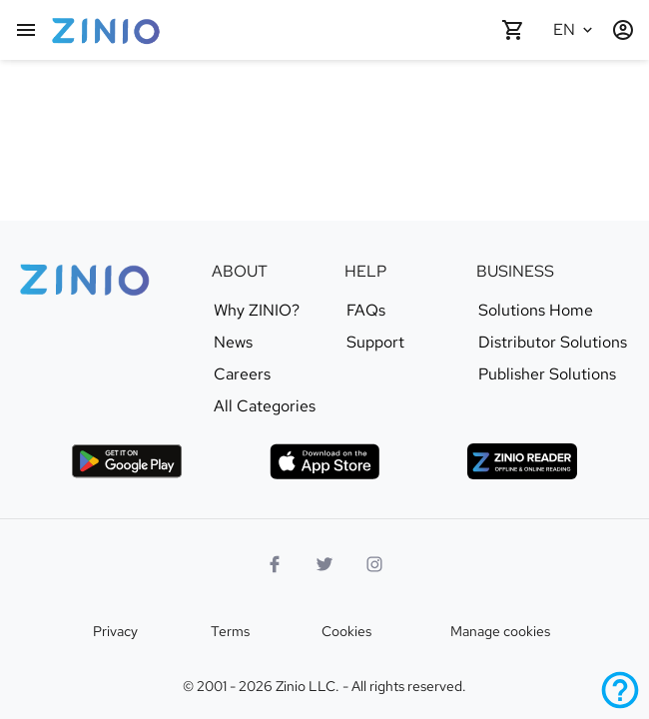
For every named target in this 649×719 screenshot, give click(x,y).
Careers (242, 374)
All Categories (265, 406)
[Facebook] (275, 564)
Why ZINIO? (257, 311)
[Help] (620, 690)
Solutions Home (535, 311)
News (233, 343)
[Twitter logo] (324, 564)
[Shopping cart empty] (513, 30)
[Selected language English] (575, 30)
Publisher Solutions (547, 374)
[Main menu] (26, 30)
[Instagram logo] (374, 564)
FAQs (365, 311)
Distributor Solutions (552, 343)
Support (375, 343)
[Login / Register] (623, 30)
